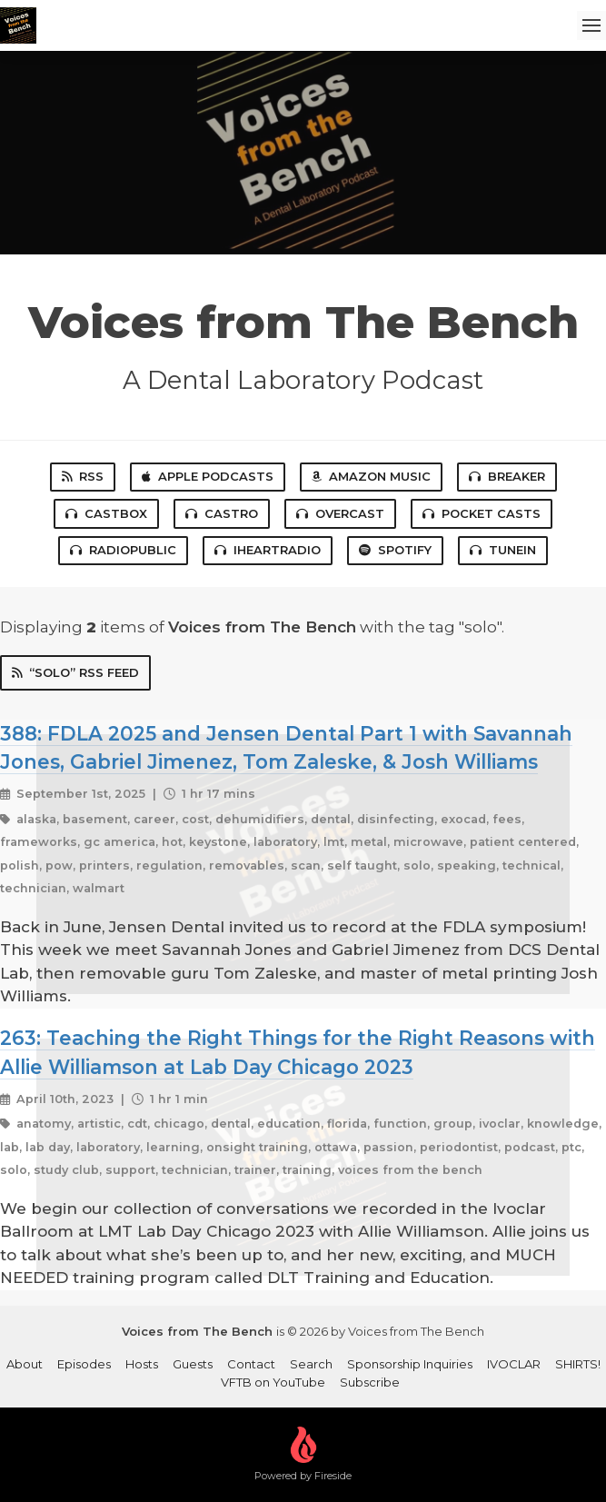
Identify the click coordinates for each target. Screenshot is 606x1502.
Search (311, 1364)
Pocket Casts (481, 513)
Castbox (106, 513)
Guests (193, 1364)
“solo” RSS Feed (75, 672)
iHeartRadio (267, 549)
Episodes (84, 1364)
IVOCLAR (514, 1364)
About (24, 1364)
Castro (221, 513)
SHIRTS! (578, 1364)
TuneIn (503, 549)
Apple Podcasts (207, 476)
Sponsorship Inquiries (409, 1364)
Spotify (395, 549)
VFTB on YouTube (273, 1382)
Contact (251, 1364)
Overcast (340, 513)
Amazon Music (371, 476)
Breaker (507, 476)
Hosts (141, 1364)
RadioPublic (123, 549)
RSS (83, 476)
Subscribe (370, 1382)
